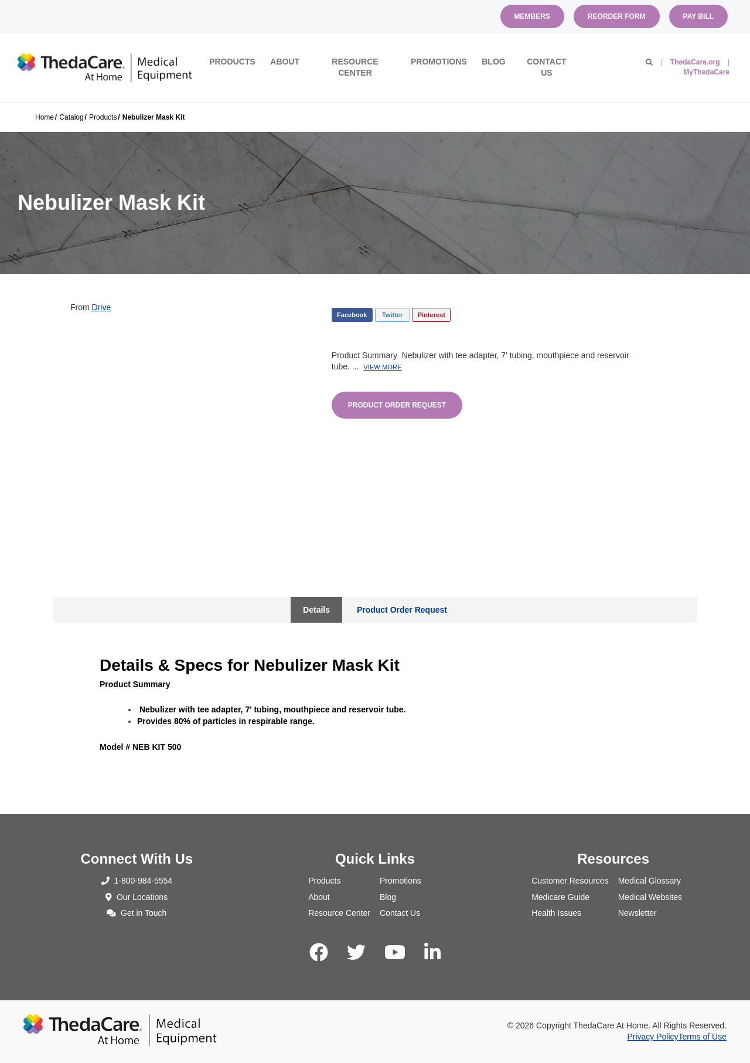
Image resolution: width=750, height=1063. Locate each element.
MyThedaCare (706, 72)
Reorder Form (617, 16)
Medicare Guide (560, 897)
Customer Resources (570, 880)
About (284, 61)
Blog (493, 61)
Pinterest (431, 314)
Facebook (352, 314)
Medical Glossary (649, 880)
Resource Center (355, 67)
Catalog (71, 117)
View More (382, 367)
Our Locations (136, 897)
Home (44, 117)
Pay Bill (698, 16)
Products (232, 61)
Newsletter (637, 913)
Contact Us (546, 67)
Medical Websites (650, 897)
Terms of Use (703, 1036)
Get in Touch (136, 913)
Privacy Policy (652, 1036)
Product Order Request (397, 405)
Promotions (439, 61)
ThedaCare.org (695, 62)
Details (316, 609)
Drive (101, 307)
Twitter (392, 314)
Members (532, 16)
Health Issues (556, 913)
